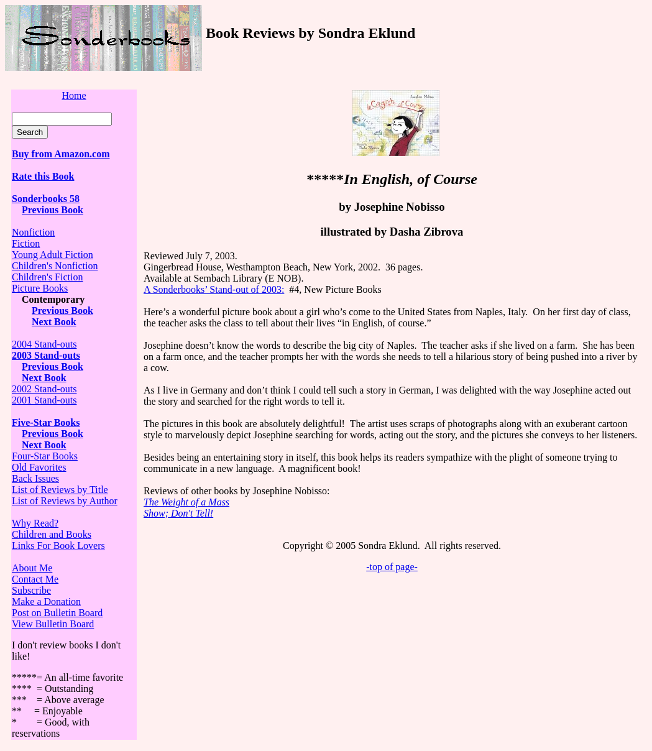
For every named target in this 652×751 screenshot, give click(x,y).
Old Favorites (39, 467)
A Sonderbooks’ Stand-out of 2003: (214, 289)
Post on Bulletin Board (57, 612)
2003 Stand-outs (46, 355)
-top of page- (392, 566)
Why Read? (35, 523)
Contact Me (35, 579)
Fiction (26, 243)
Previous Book (52, 210)
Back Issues (35, 478)
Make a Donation (46, 601)
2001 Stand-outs (44, 400)
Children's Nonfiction (55, 265)
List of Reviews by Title (60, 489)
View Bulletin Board (53, 624)
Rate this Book (43, 176)
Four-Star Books (45, 456)
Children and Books (51, 534)
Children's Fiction (47, 277)
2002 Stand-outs (44, 389)
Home (74, 95)
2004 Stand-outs (44, 344)
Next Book (54, 321)
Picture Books (40, 288)
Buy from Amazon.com (60, 154)
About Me (32, 568)
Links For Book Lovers (58, 545)
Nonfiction (33, 232)
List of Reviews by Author (64, 500)
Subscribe (31, 590)
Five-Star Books (46, 422)
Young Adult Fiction (52, 254)
